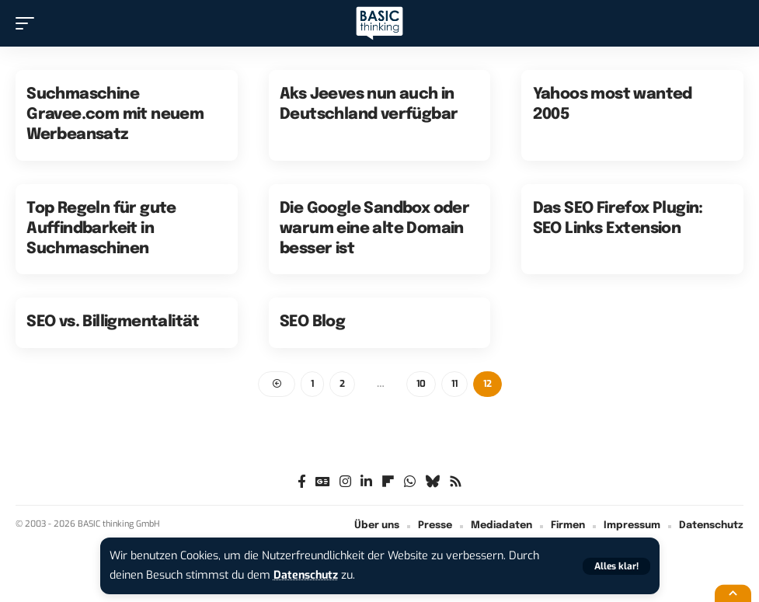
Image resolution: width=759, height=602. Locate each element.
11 (454, 384)
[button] (616, 566)
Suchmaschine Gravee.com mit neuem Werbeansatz (115, 114)
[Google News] (323, 483)
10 (421, 384)
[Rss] (455, 483)
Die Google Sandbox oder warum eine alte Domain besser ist (374, 228)
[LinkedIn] (366, 483)
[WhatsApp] (410, 483)
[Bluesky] (432, 483)
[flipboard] (388, 483)
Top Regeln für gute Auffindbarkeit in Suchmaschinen (101, 228)
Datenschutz (306, 575)
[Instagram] (345, 483)
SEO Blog (312, 322)
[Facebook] (302, 483)
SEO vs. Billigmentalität (113, 322)
